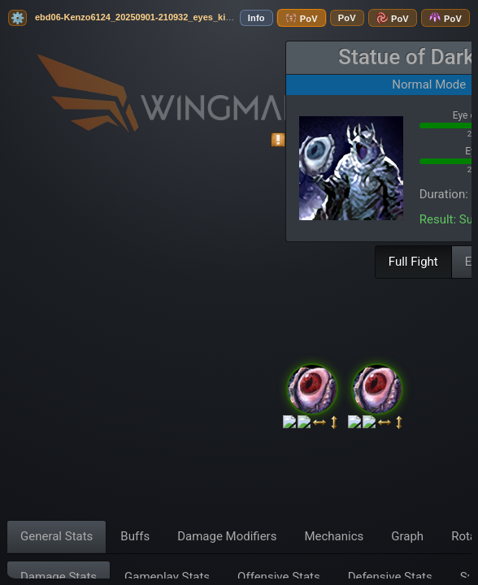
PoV (301, 18)
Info (256, 18)
